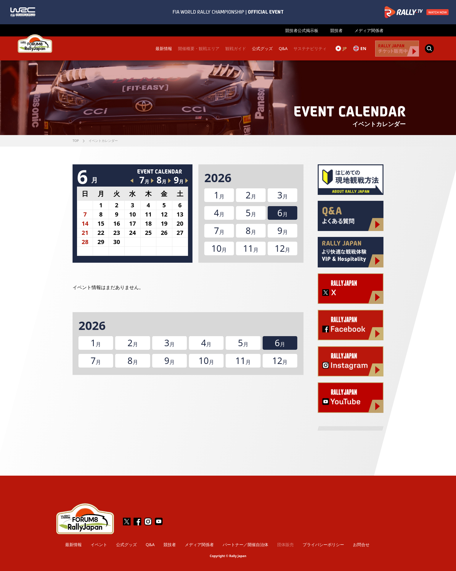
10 (219, 248)
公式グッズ (262, 48)
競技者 (336, 30)
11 (250, 248)
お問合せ (361, 544)
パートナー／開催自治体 (245, 544)
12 (282, 248)
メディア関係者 (368, 30)
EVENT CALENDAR (159, 171)
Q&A (282, 48)
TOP (76, 140)
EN (359, 48)
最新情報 (163, 48)
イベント (99, 544)
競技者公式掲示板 (301, 30)
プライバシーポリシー (323, 544)
